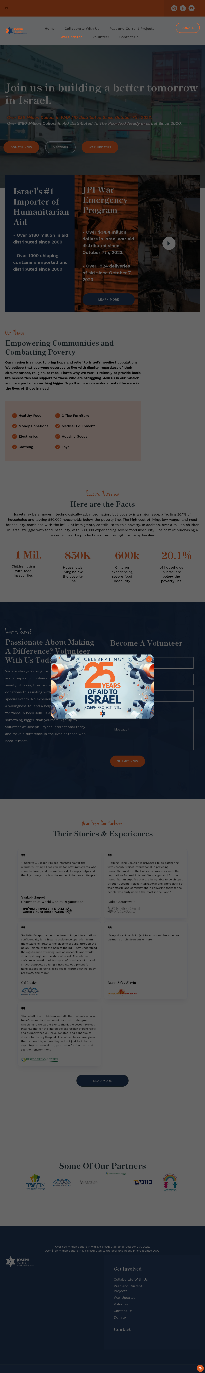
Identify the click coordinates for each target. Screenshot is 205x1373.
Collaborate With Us (82, 28)
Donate (187, 28)
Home (50, 28)
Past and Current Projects (131, 28)
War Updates (71, 37)
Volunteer (100, 37)
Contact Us (128, 37)
